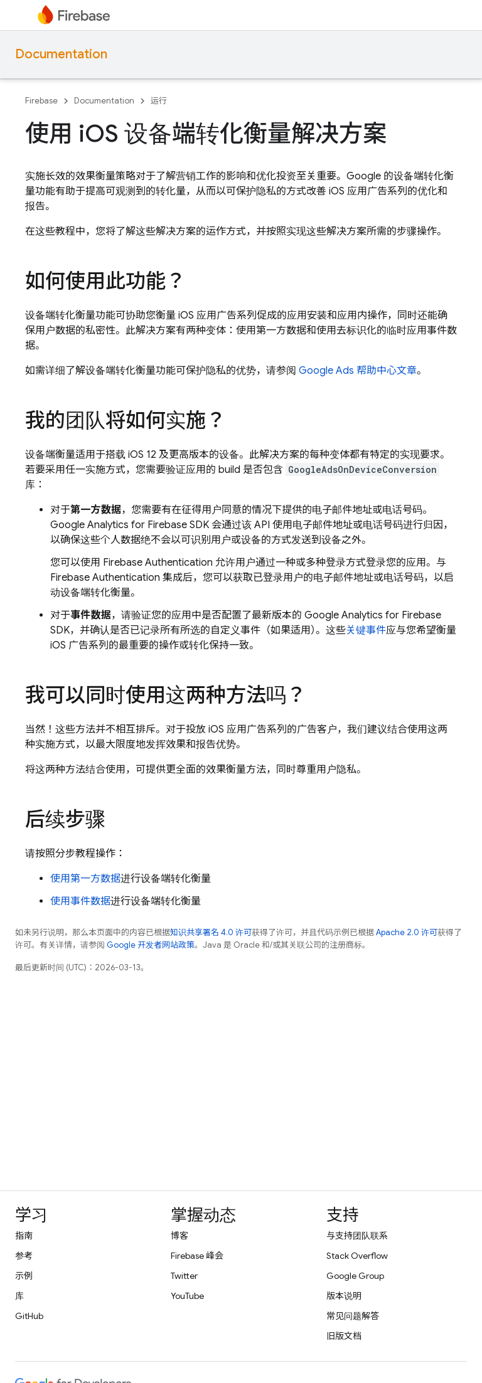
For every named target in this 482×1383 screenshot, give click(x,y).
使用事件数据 (80, 901)
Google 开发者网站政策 (151, 945)
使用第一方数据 (85, 878)
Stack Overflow (357, 1255)
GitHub (29, 1316)
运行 (159, 100)
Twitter (184, 1275)
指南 (24, 1235)
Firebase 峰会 (197, 1255)
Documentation (61, 54)
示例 (24, 1275)
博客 (179, 1235)
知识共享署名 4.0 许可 (211, 932)
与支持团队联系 (357, 1235)
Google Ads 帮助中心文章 (358, 370)
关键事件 (366, 630)
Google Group (355, 1275)
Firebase (41, 100)
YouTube (187, 1295)
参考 (24, 1255)
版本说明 (344, 1295)
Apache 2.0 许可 (406, 932)
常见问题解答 (352, 1316)
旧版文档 (344, 1336)
